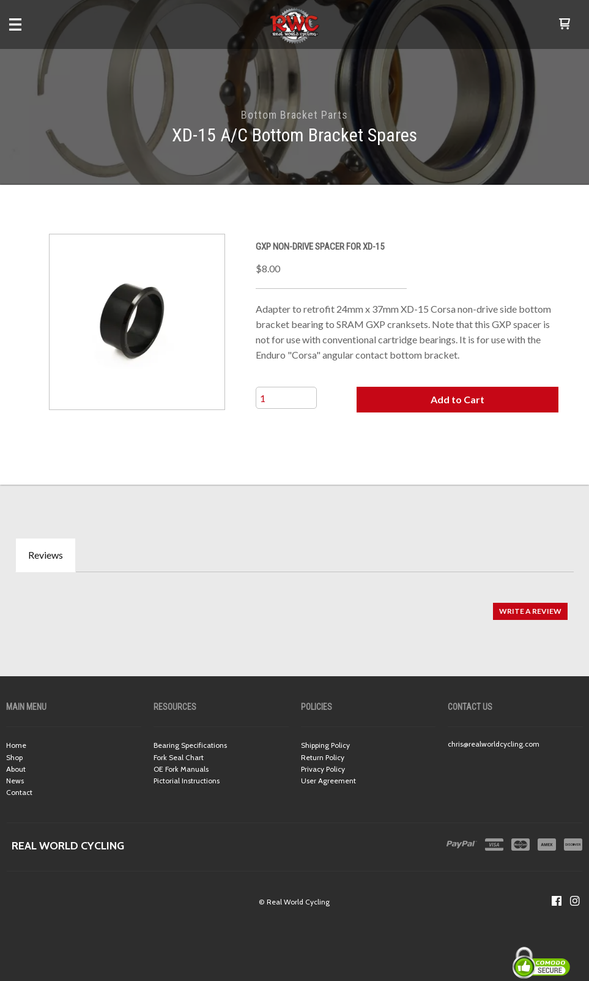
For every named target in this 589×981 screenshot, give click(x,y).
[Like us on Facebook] (556, 901)
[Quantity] (286, 398)
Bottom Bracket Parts (294, 114)
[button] (564, 24)
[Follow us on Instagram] (575, 901)
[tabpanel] (294, 605)
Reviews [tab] (45, 555)
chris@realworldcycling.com (493, 743)
